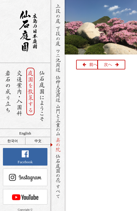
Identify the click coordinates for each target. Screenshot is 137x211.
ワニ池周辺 (57, 60)
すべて (57, 191)
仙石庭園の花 (57, 168)
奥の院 (57, 145)
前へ (93, 64)
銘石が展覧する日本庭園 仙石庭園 (25, 31)
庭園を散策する (30, 96)
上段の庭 (57, 14)
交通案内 (19, 96)
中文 (38, 141)
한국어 (12, 141)
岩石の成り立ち (8, 96)
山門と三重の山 (57, 120)
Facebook (25, 157)
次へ (108, 64)
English (25, 133)
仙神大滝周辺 (57, 88)
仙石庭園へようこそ (42, 96)
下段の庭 (57, 36)
